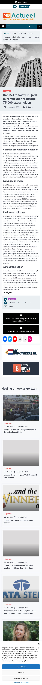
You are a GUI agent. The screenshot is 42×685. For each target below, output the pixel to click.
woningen (9, 306)
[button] (39, 644)
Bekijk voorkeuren (21, 678)
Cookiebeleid (16, 682)
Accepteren (21, 667)
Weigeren (21, 672)
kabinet (28, 303)
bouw (20, 303)
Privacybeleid (25, 682)
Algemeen (7, 91)
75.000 (12, 303)
